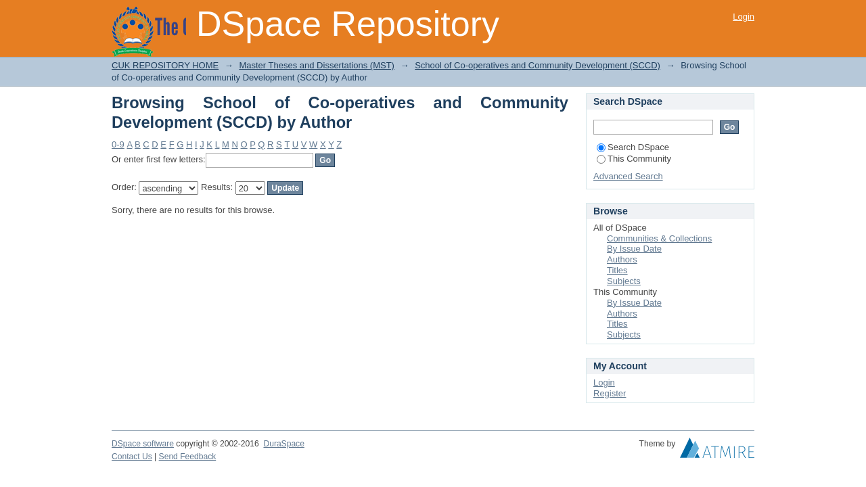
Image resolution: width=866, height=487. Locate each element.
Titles (617, 270)
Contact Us (132, 456)
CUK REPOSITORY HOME (165, 65)
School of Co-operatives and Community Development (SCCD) (537, 65)
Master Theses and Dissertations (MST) (316, 65)
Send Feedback (187, 456)
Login (743, 16)
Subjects (624, 281)
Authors (622, 259)
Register (609, 393)
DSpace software (143, 443)
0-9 (118, 144)
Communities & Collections (659, 238)
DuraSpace (283, 443)
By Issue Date (634, 249)
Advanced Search (628, 176)
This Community (634, 159)
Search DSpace (633, 147)
